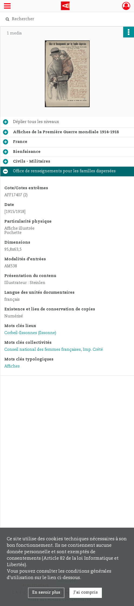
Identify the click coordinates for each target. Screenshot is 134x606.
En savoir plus (46, 592)
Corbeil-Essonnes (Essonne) (30, 333)
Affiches (12, 366)
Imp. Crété (93, 350)
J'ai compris (85, 592)
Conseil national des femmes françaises (42, 350)
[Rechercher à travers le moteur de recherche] (64, 19)
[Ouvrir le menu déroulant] (7, 6)
